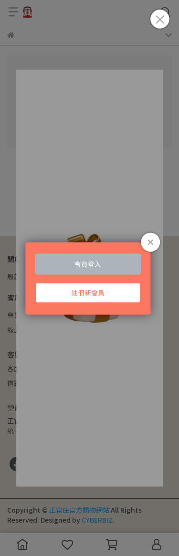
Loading (89, 278)
